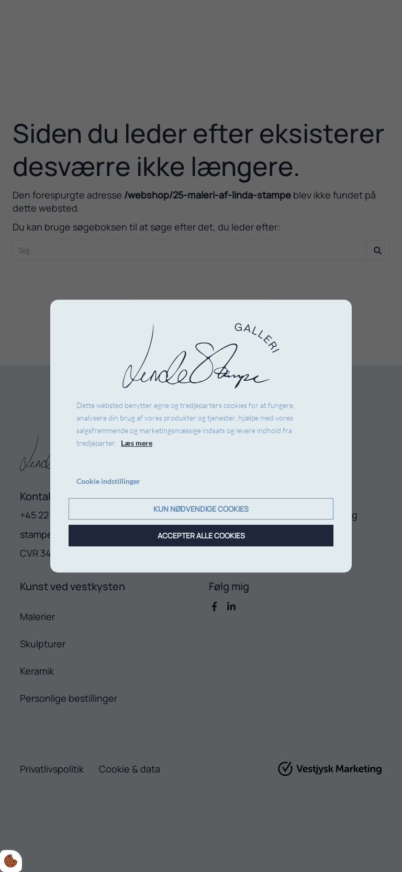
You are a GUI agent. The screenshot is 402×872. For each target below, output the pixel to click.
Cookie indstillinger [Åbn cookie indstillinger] (108, 481)
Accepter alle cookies (201, 535)
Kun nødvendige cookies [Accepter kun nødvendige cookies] (201, 509)
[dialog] (201, 436)
